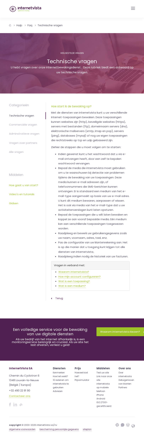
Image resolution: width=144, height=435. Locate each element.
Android (100, 398)
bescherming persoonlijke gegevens (59, 429)
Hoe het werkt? (60, 376)
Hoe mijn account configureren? (79, 276)
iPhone (100, 394)
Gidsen (13, 203)
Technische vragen (50, 25)
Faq (29, 25)
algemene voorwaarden (22, 429)
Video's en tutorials (21, 194)
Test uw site (102, 372)
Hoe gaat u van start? (23, 185)
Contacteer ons (19, 396)
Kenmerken (59, 372)
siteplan (87, 429)
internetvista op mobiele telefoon (103, 387)
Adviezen (58, 391)
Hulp (19, 25)
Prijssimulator (82, 380)
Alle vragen (16, 152)
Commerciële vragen (23, 124)
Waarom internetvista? (73, 272)
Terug (57, 298)
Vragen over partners (23, 143)
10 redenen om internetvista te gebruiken (61, 383)
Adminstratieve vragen (24, 133)
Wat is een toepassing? (74, 281)
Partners (122, 387)
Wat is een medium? (72, 286)
